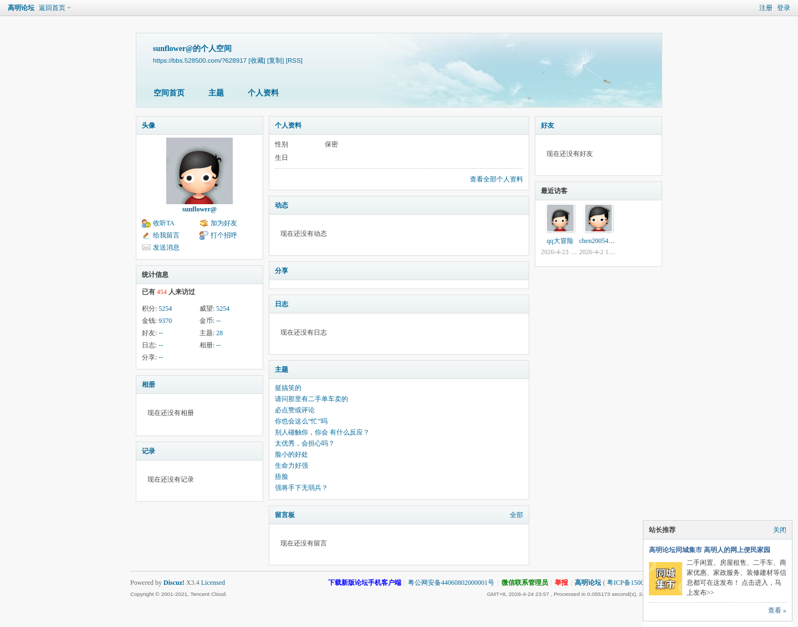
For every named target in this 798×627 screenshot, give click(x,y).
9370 (165, 321)
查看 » (777, 610)
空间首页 (169, 93)
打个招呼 (224, 235)
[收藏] (256, 60)
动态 (281, 205)
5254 (165, 308)
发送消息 (166, 247)
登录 (783, 8)
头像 (148, 125)
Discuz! (174, 582)
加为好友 (224, 223)
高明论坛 (21, 8)
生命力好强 (291, 465)
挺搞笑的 (288, 388)
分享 (281, 271)
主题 (216, 93)
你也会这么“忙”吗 (301, 421)
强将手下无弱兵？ (301, 488)
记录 (148, 451)
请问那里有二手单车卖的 (311, 399)
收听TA (164, 223)
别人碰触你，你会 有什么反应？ (322, 432)
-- (218, 321)
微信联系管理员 (525, 582)
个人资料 (263, 93)
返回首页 (52, 8)
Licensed (213, 582)
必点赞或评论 (295, 410)
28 (219, 333)
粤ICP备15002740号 (635, 582)
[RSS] (294, 60)
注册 (766, 8)
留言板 (285, 515)
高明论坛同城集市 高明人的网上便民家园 (709, 550)
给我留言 (166, 235)
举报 (561, 582)
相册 (148, 384)
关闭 (779, 530)
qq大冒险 (560, 241)
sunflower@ (199, 209)
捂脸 (281, 477)
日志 (281, 304)
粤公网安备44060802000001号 (451, 582)
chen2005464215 (602, 241)
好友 (547, 125)
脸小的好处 (291, 454)
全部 (516, 515)
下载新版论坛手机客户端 (364, 582)
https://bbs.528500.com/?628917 (200, 60)
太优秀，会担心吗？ (305, 443)
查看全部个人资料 (496, 179)
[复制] (275, 60)
